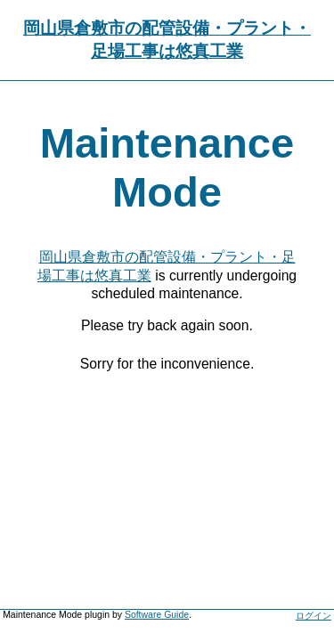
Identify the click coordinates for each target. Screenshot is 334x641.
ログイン (313, 616)
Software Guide (157, 615)
